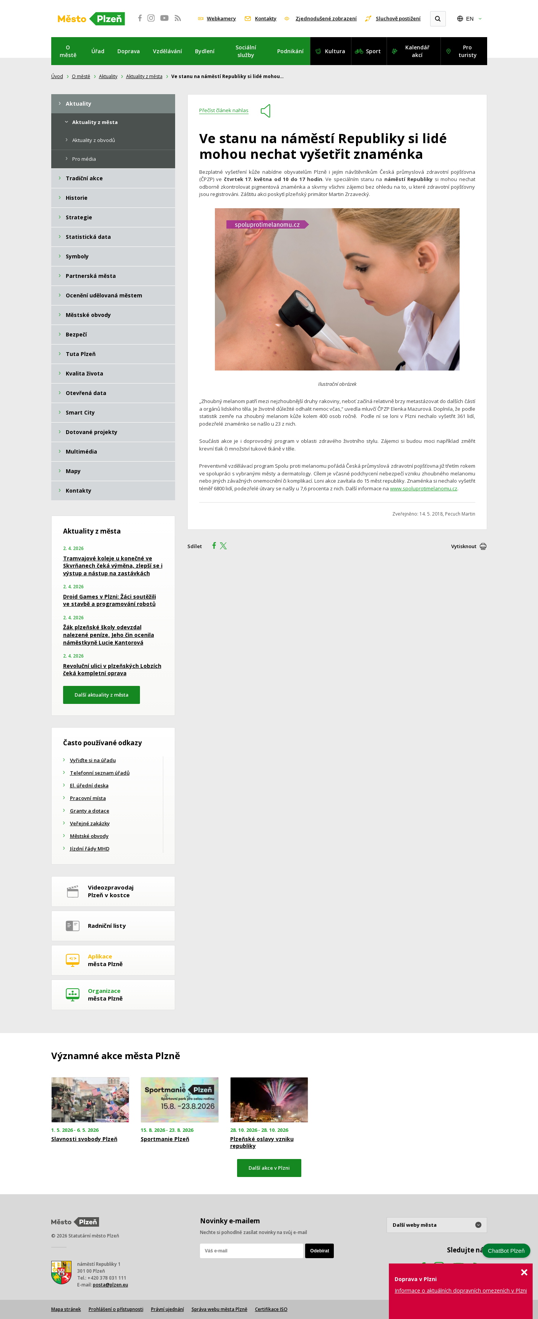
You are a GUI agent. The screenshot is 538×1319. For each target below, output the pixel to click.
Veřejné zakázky (90, 823)
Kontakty (265, 18)
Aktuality (108, 76)
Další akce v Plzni (269, 1167)
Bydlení (205, 51)
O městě (68, 51)
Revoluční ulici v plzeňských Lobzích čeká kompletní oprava (112, 669)
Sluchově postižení (398, 18)
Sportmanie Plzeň (165, 1139)
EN (469, 19)
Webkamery (221, 18)
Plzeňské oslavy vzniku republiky (262, 1142)
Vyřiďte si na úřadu (93, 760)
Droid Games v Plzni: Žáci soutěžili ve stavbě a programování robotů (109, 600)
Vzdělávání (167, 51)
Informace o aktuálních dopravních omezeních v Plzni (461, 1290)
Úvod (57, 76)
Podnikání (290, 51)
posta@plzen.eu (110, 1284)
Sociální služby (246, 51)
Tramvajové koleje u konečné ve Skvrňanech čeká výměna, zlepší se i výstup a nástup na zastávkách (113, 566)
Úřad (97, 51)
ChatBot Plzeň (506, 1250)
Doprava (128, 51)
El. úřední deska (89, 785)
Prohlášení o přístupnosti (116, 1309)
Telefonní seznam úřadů (100, 772)
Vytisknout (463, 546)
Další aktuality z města (101, 694)
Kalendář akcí (417, 51)
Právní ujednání (167, 1309)
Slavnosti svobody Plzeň (84, 1139)
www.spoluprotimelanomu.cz (423, 488)
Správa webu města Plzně (219, 1309)
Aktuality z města (144, 76)
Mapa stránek (66, 1309)
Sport (373, 51)
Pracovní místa (88, 798)
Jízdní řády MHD (89, 848)
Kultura (335, 51)
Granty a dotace (89, 810)
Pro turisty (467, 51)
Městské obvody (89, 836)
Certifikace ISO (271, 1309)
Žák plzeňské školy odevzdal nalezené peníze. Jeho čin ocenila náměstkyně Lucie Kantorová (108, 635)
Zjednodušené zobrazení (326, 18)
